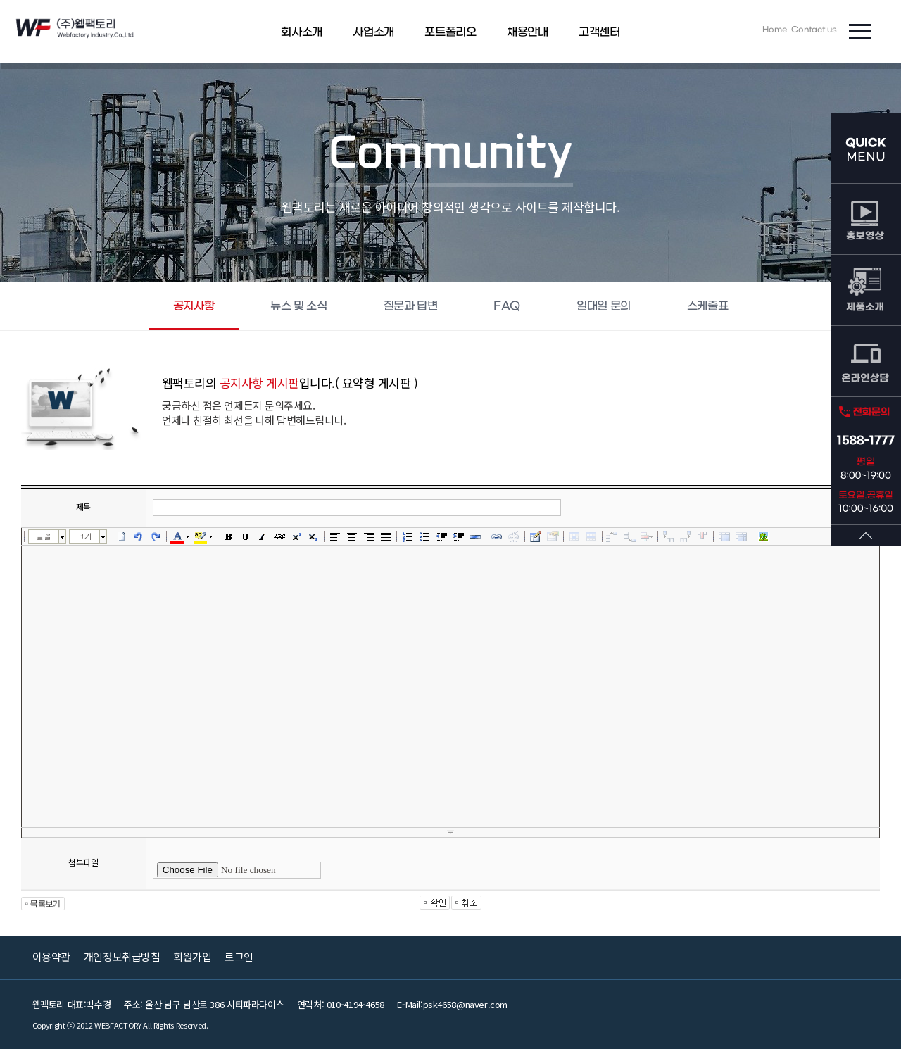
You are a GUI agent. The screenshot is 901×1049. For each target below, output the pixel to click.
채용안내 (527, 32)
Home (774, 29)
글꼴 (43, 536)
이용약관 (51, 956)
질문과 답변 (411, 306)
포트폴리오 (450, 32)
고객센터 (599, 32)
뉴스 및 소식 (298, 306)
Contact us (814, 29)
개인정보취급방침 (122, 956)
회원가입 (192, 956)
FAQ (506, 306)
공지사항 (193, 306)
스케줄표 (707, 306)
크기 (84, 536)
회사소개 (301, 32)
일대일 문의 (603, 306)
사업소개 (373, 32)
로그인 (239, 956)
